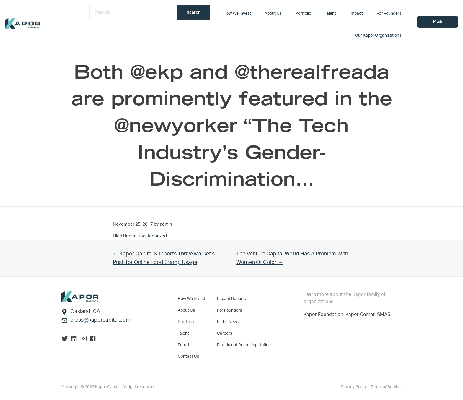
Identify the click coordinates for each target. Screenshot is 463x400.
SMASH (385, 314)
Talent (183, 333)
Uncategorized (152, 236)
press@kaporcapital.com (100, 320)
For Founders (229, 310)
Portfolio (186, 322)
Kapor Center (361, 314)
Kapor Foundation (324, 314)
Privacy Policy (354, 387)
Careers (224, 333)
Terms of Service (386, 387)
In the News (228, 322)
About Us (186, 310)
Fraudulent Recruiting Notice (244, 345)
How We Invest (191, 299)
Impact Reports (231, 299)
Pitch (437, 22)
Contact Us (188, 356)
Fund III (185, 345)
